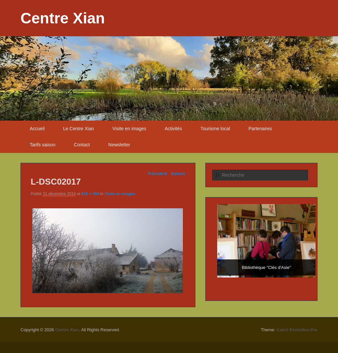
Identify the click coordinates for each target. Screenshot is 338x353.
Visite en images (129, 128)
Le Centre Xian (78, 128)
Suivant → (180, 173)
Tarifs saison (42, 144)
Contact (82, 144)
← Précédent (155, 173)
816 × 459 (90, 193)
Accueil (37, 128)
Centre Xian (62, 18)
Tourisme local (215, 128)
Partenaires (260, 128)
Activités (173, 128)
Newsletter (119, 144)
